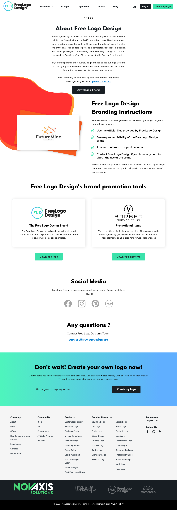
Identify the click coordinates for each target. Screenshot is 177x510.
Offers (101, 6)
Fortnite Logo (98, 445)
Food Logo (120, 469)
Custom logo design (74, 422)
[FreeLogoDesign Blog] (109, 303)
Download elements (128, 256)
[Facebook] (68, 303)
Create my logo (163, 6)
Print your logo (71, 440)
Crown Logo (121, 445)
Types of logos (71, 467)
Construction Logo (124, 440)
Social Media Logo (124, 450)
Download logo (49, 256)
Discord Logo (98, 436)
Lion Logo (120, 436)
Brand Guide (70, 450)
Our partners (43, 431)
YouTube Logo (98, 422)
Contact (14, 449)
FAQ (39, 426)
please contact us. (101, 81)
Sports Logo (121, 422)
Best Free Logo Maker (75, 472)
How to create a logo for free (20, 438)
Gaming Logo (98, 440)
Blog (115, 6)
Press (12, 426)
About (13, 422)
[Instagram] (81, 303)
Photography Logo (124, 455)
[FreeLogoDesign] (20, 6)
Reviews (41, 440)
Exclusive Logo (71, 426)
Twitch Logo (97, 450)
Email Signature (72, 445)
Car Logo (96, 426)
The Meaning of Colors (72, 461)
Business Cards (72, 431)
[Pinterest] (95, 303)
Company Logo (99, 455)
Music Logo (121, 464)
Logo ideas (83, 6)
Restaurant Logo (123, 459)
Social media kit (72, 455)
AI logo (65, 6)
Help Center (15, 453)
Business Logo (98, 459)
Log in (145, 6)
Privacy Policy (116, 504)
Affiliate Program (45, 436)
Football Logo (122, 431)
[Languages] (152, 420)
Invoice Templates (73, 436)
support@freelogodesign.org (88, 339)
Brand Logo (121, 426)
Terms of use (103, 504)
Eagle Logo (97, 431)
